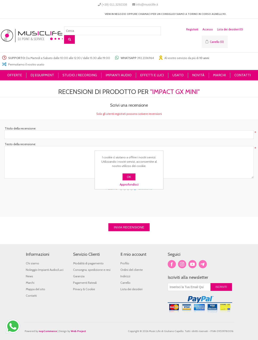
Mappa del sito (35, 289)
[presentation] (129, 201)
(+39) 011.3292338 (114, 4)
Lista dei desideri (131, 289)
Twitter (182, 264)
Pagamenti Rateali (85, 283)
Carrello (125, 283)
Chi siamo (32, 263)
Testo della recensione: (20, 144)
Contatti (31, 296)
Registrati (192, 29)
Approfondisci (129, 184)
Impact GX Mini (175, 92)
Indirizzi (125, 276)
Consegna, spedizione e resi (92, 270)
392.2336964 (145, 58)
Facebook (172, 264)
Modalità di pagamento (88, 263)
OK (129, 177)
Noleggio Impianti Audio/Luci (44, 270)
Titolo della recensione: (20, 128)
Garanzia (78, 276)
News (29, 276)
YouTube (192, 264)
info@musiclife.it (147, 4)
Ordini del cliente (131, 270)
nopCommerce (48, 331)
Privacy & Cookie (84, 289)
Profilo (124, 263)
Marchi (30, 283)
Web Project (78, 331)
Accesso (208, 29)
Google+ (203, 264)
